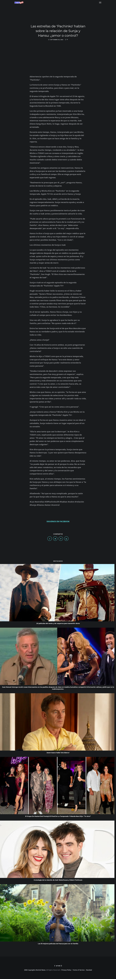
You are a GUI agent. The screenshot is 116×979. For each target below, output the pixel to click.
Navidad (89, 970)
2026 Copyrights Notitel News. (35, 970)
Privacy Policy (66, 970)
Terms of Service (79, 970)
